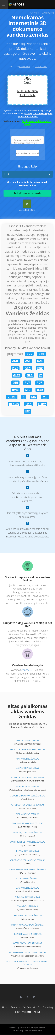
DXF (15, 368)
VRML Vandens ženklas (27, 897)
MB (45, 397)
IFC (27, 411)
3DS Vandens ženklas (27, 740)
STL (27, 390)
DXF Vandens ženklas (27, 786)
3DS (29, 354)
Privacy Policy (18, 1031)
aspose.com (24, 66)
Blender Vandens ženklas (27, 933)
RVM (15, 390)
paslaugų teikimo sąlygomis (38, 113)
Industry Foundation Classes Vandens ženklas (27, 963)
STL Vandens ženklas (27, 878)
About (37, 1011)
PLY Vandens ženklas (27, 851)
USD (29, 404)
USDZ (42, 404)
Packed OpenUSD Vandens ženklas (27, 952)
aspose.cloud (41, 66)
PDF (39, 383)
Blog (17, 1011)
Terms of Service (30, 1031)
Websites (26, 1011)
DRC (28, 368)
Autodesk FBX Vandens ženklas (27, 804)
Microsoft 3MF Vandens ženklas (27, 749)
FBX (6, 174)
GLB (30, 375)
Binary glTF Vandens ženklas (27, 823)
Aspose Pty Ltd (16, 1028)
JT (40, 375)
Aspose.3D (27, 670)
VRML (12, 397)
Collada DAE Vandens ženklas (27, 777)
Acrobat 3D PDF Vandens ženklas (27, 860)
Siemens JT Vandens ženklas (27, 832)
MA (33, 397)
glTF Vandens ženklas (27, 814)
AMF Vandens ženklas (27, 758)
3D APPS (34, 13)
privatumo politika (28, 116)
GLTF (16, 375)
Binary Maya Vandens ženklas (27, 924)
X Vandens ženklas (27, 906)
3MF (42, 354)
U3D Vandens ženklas (27, 887)
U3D (40, 390)
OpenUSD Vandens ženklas (27, 943)
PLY (27, 383)
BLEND (14, 404)
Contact (39, 1031)
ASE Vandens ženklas (27, 767)
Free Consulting (45, 1007)
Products (15, 1007)
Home (5, 1007)
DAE (40, 361)
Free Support (28, 1007)
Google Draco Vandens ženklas (27, 795)
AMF (15, 361)
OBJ (15, 383)
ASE (27, 361)
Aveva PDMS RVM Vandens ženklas (27, 869)
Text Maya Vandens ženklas (27, 915)
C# (27, 203)
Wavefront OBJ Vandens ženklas (27, 841)
